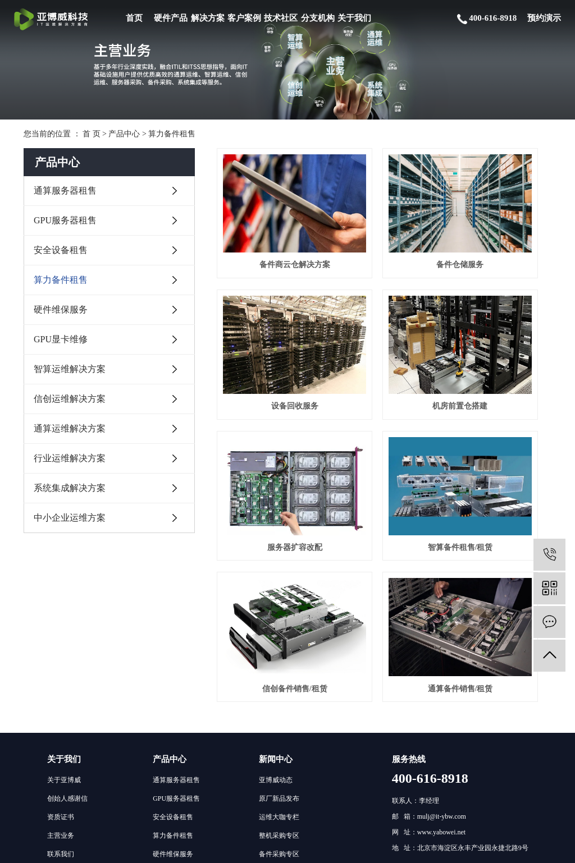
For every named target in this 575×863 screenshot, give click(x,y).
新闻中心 (276, 590)
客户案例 (244, 17)
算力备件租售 (171, 134)
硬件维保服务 (61, 309)
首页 (134, 17)
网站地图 (445, 848)
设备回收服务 (499, 230)
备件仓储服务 (384, 230)
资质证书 (60, 648)
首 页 (92, 134)
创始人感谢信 (67, 630)
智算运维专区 (279, 722)
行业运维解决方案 (70, 458)
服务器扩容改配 (384, 336)
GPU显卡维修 (61, 339)
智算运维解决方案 (70, 369)
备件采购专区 (279, 685)
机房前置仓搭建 (269, 336)
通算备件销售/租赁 (384, 443)
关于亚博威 (64, 611)
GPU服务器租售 (65, 220)
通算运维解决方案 (70, 428)
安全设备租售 (61, 250)
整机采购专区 (279, 667)
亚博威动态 (276, 611)
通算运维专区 (279, 704)
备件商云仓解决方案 (269, 230)
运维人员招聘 (279, 759)
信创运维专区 (279, 741)
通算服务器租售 (65, 190)
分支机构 (318, 17)
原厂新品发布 (279, 630)
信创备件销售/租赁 (269, 443)
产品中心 (124, 134)
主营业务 (60, 667)
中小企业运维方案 (70, 517)
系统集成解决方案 (70, 488)
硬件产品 (171, 17)
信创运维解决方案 (70, 398)
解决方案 (208, 17)
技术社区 (281, 17)
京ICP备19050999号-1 (341, 848)
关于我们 (354, 17)
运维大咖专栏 (279, 648)
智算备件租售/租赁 (499, 336)
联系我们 (60, 685)
